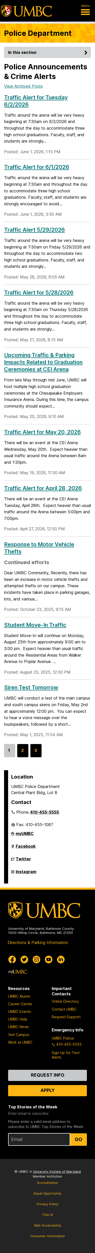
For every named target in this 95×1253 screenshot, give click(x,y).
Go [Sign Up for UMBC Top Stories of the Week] (78, 1139)
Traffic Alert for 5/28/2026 (38, 292)
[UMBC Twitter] (24, 959)
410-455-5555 (44, 812)
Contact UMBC (64, 1009)
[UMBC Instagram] (36, 959)
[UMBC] (26, 11)
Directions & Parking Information (38, 942)
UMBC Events (19, 1011)
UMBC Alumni (19, 996)
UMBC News (18, 1027)
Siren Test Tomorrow (31, 687)
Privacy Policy (47, 1204)
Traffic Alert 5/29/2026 (34, 229)
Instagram (26, 874)
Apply (48, 1090)
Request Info (47, 1075)
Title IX (47, 1215)
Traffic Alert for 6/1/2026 (36, 167)
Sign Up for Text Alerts (66, 1054)
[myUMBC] (18, 971)
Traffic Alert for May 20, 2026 (42, 432)
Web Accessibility (47, 1225)
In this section (48, 52)
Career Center (20, 1004)
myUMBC (25, 835)
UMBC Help (17, 1019)
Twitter (23, 861)
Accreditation (47, 1183)
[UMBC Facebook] (12, 959)
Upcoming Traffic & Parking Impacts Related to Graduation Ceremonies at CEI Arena (43, 362)
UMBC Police (62, 1038)
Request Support (66, 1017)
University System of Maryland (57, 1171)
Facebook (25, 848)
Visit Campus (18, 1034)
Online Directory (65, 1001)
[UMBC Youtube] (48, 959)
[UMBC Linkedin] (60, 959)
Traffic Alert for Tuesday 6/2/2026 (36, 101)
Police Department (38, 33)
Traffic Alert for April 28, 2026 (43, 488)
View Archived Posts (23, 86)
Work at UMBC (20, 1042)
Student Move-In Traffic (35, 625)
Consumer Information (47, 1236)
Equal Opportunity (48, 1193)
